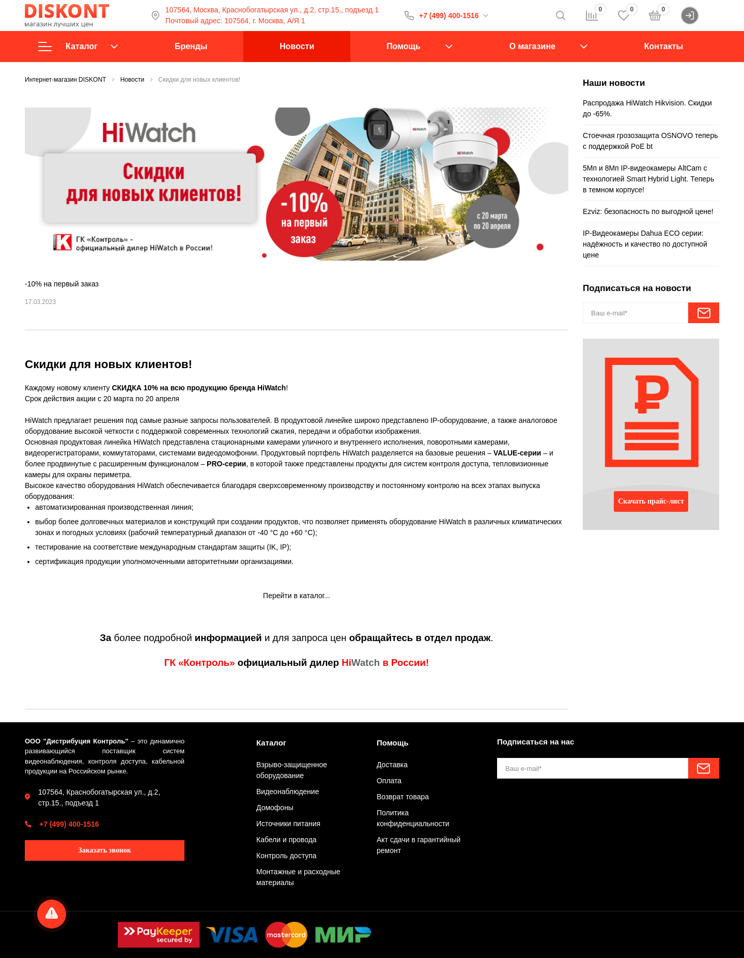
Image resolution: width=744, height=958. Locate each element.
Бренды (191, 46)
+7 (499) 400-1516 (449, 15)
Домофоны (274, 807)
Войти (699, 15)
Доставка (392, 765)
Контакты (663, 46)
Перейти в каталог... (296, 595)
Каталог (78, 46)
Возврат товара (403, 797)
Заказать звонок (104, 850)
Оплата (389, 781)
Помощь (403, 46)
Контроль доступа (286, 855)
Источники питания (288, 823)
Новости (297, 46)
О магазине (532, 46)
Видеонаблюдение (287, 791)
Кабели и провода (286, 839)
